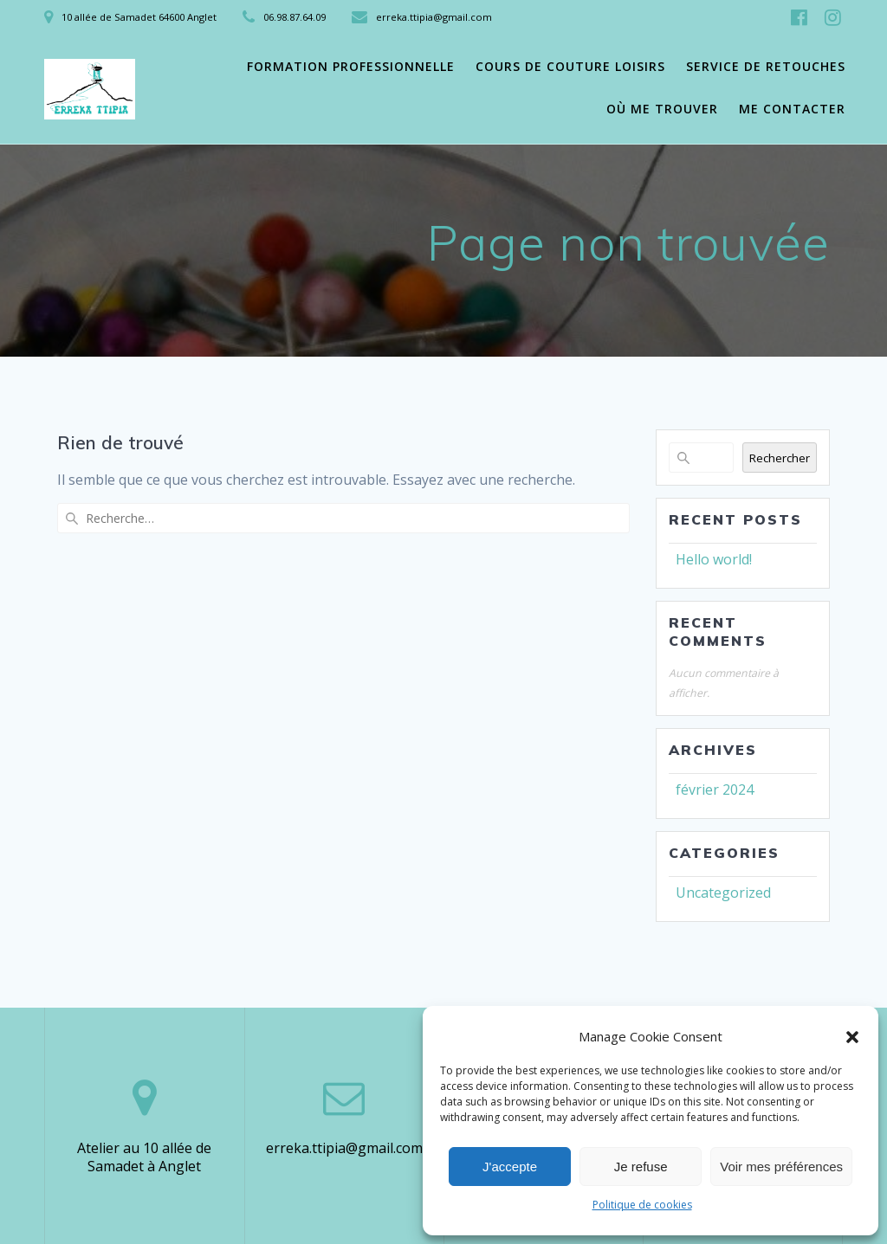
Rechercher (779, 458)
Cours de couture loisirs (570, 66)
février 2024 (715, 789)
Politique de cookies (642, 1204)
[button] (852, 1037)
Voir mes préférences (781, 1166)
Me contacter (792, 108)
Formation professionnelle (351, 66)
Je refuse (641, 1166)
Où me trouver (662, 108)
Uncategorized (723, 892)
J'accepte (509, 1166)
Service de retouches (765, 66)
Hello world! (714, 559)
